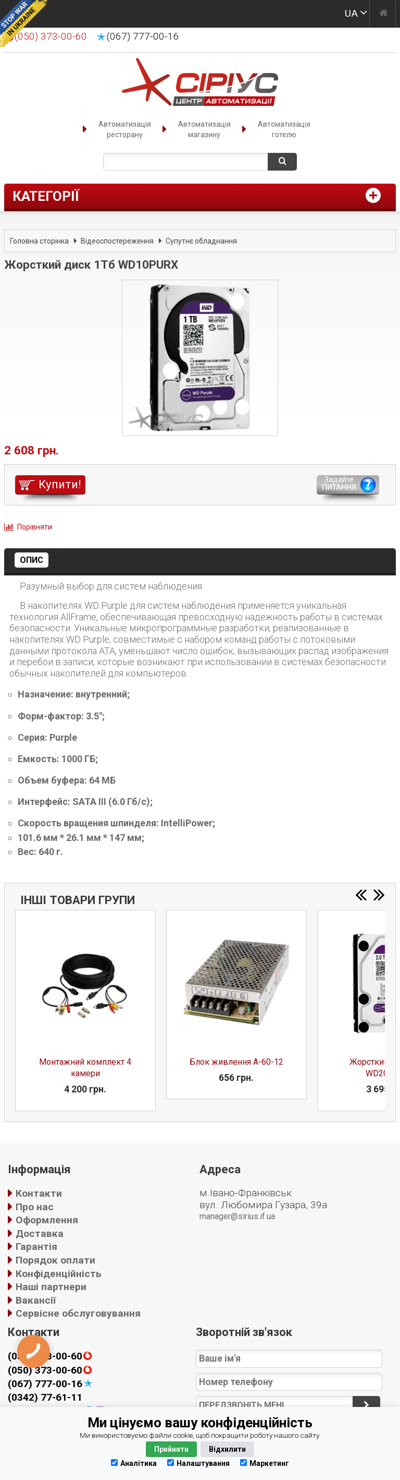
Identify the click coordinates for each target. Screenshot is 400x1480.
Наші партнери (51, 1287)
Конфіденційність (59, 1274)
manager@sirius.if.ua (237, 1216)
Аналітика (134, 1463)
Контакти (39, 1193)
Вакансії (36, 1300)
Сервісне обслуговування (78, 1313)
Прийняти (171, 1449)
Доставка (40, 1234)
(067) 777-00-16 (143, 36)
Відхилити (227, 1449)
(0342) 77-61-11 (45, 1397)
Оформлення (47, 1220)
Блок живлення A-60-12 (236, 1062)
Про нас (35, 1207)
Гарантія (36, 1247)
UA (351, 13)
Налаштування (198, 1463)
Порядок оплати (55, 1260)
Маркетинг (264, 1463)
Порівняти (34, 527)
